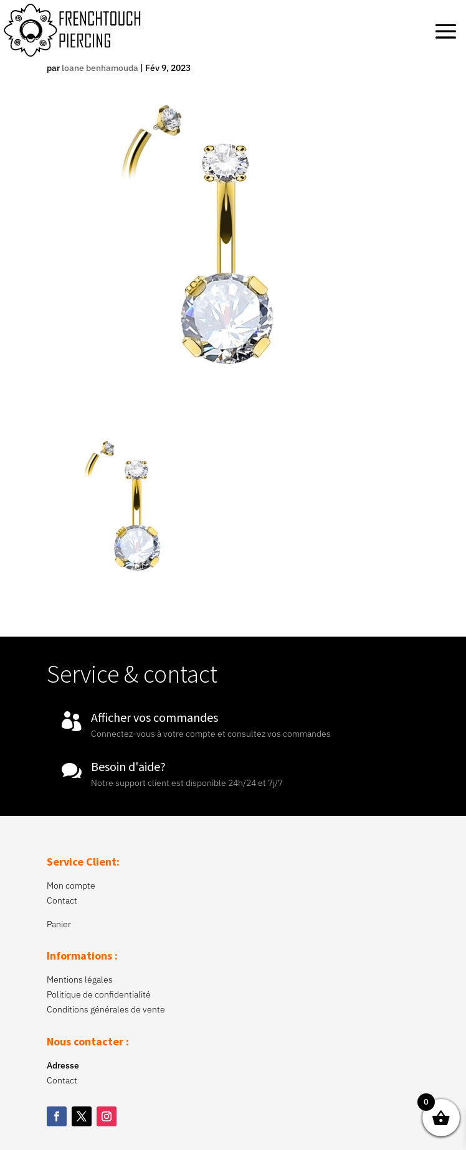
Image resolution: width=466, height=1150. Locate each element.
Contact (62, 900)
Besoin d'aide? (128, 766)
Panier (59, 924)
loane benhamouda (100, 67)
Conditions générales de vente (106, 1009)
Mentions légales (80, 979)
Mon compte (71, 885)
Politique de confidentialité (99, 994)
